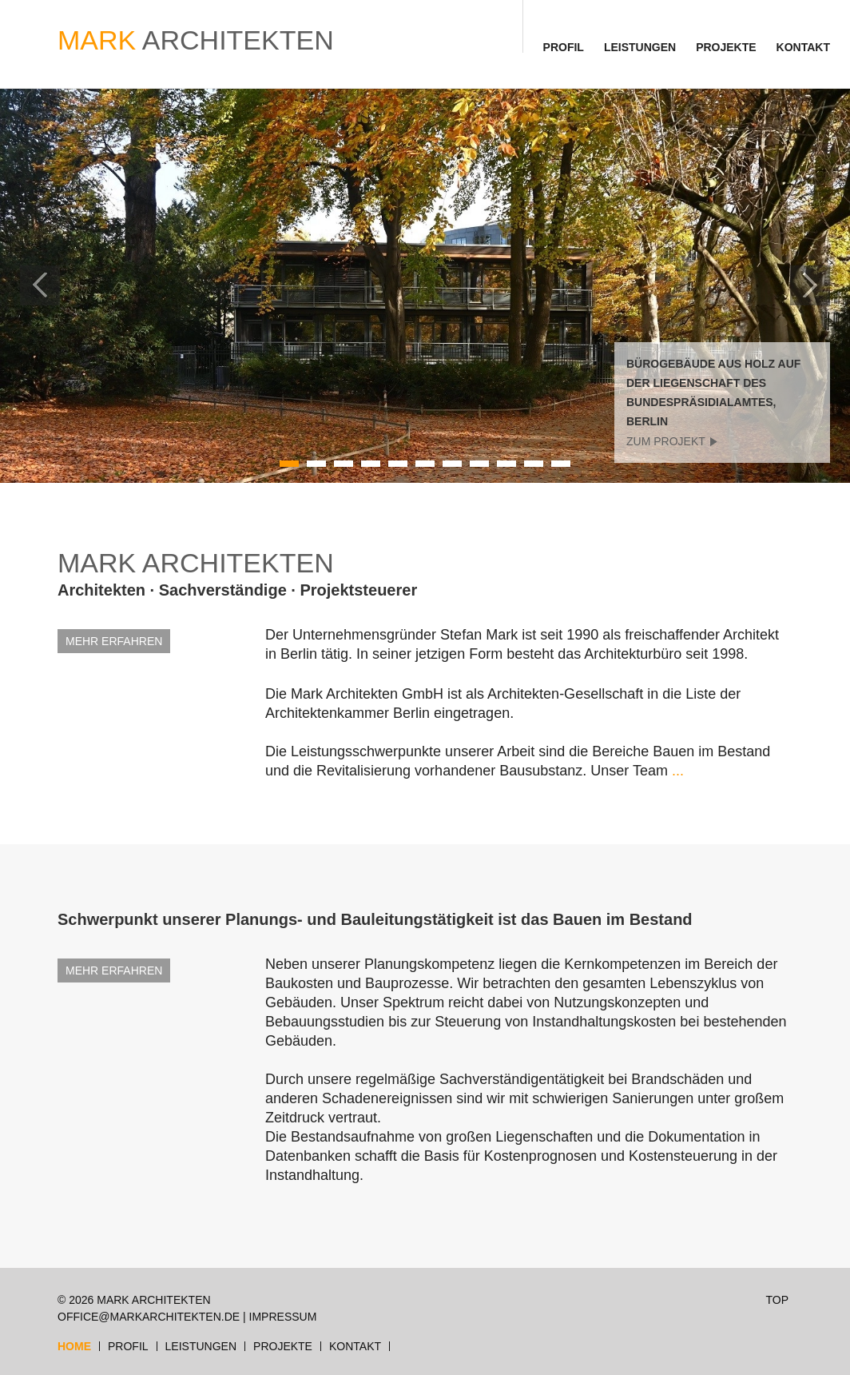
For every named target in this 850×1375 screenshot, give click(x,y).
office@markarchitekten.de (149, 1316)
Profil (563, 47)
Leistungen (640, 47)
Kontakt (803, 47)
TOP (776, 1299)
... (678, 771)
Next (810, 285)
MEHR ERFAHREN (114, 641)
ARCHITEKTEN (196, 40)
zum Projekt (665, 441)
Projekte (726, 47)
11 (561, 463)
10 (534, 463)
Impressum (283, 1316)
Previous (40, 285)
